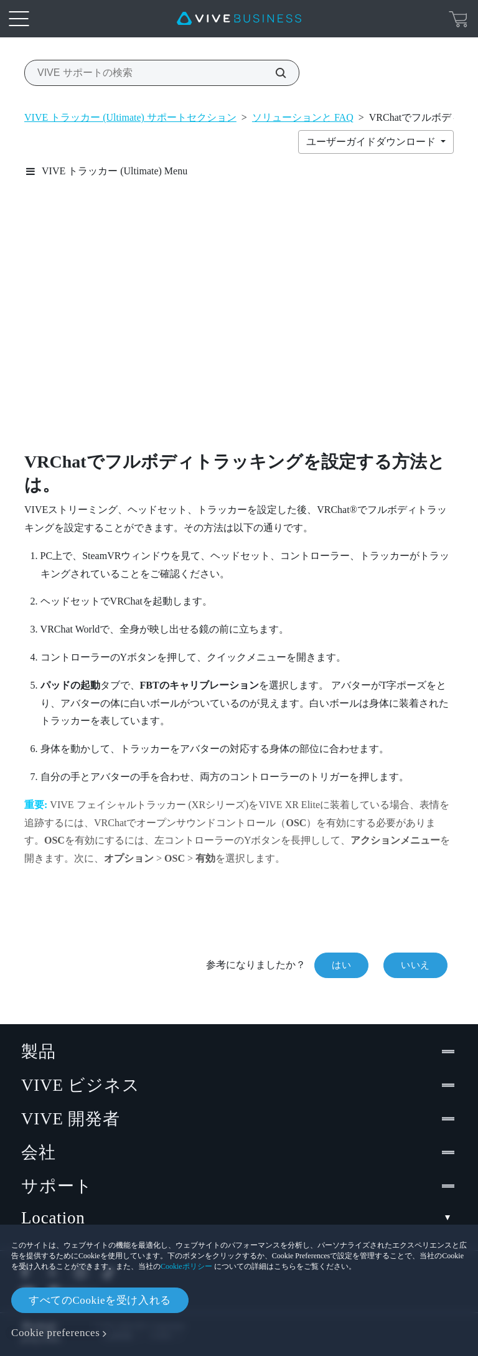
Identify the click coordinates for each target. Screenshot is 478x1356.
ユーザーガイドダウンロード (372, 141)
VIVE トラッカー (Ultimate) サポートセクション (130, 117)
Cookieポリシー (186, 1266)
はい (341, 965)
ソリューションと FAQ (303, 117)
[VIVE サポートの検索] (273, 72)
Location (239, 1218)
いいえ (415, 965)
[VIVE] (239, 18)
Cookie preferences (55, 1333)
